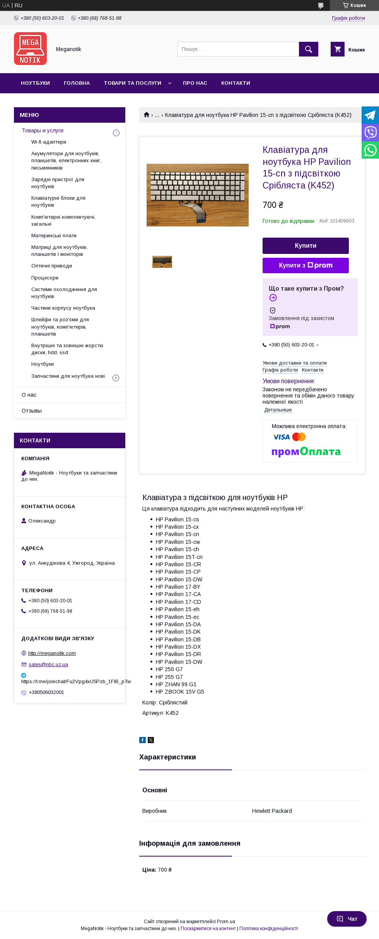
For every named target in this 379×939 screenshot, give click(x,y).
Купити (306, 245)
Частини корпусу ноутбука (63, 308)
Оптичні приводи (51, 266)
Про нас (195, 83)
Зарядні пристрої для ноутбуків (57, 182)
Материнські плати (54, 235)
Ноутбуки (35, 83)
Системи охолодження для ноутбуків (64, 292)
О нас (29, 395)
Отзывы (32, 411)
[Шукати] (308, 49)
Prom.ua (226, 921)
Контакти (235, 83)
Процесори (44, 278)
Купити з (305, 265)
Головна (77, 83)
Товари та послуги (132, 83)
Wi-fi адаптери (48, 142)
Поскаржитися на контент (208, 928)
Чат (346, 918)
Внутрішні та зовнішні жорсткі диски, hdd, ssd (67, 349)
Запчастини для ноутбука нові (68, 376)
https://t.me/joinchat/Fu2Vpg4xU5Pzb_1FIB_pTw (69, 681)
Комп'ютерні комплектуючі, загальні (63, 220)
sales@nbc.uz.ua (48, 664)
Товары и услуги (42, 130)
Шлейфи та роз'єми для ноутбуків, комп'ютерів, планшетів (60, 326)
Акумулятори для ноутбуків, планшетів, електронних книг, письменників (66, 160)
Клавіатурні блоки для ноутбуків (58, 201)
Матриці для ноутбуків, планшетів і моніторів (59, 250)
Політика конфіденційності (268, 928)
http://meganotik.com (52, 653)
